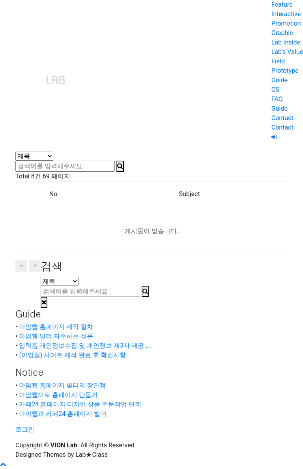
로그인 (24, 429)
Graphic (282, 33)
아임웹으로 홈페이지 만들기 (58, 395)
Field (278, 61)
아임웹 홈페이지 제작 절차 (56, 326)
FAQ (277, 99)
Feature (282, 4)
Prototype (285, 70)
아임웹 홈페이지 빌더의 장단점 (62, 385)
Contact (282, 118)
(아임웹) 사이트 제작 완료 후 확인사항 (72, 355)
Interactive (286, 14)
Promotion (286, 23)
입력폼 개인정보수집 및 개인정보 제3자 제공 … (84, 345)
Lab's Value (287, 52)
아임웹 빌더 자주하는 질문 (56, 336)
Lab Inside (285, 42)
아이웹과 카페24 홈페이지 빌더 (63, 413)
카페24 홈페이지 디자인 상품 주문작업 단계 (80, 404)
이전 (35, 266)
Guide (279, 80)
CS (275, 89)
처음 (21, 266)
